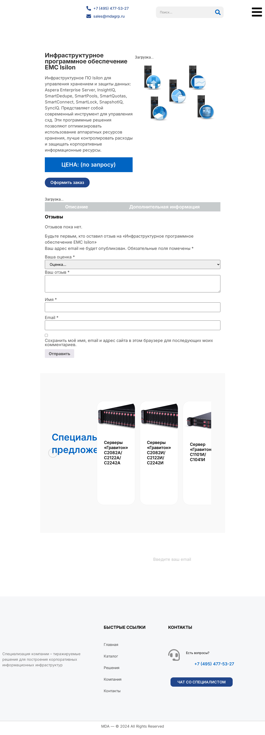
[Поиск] (218, 12)
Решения (111, 671)
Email (51, 318)
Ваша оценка (60, 257)
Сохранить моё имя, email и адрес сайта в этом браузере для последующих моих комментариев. (129, 342)
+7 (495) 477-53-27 (214, 667)
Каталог (111, 659)
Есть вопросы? (197, 656)
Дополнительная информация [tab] (164, 207)
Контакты (112, 694)
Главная (111, 648)
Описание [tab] (76, 207)
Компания (113, 683)
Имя (51, 300)
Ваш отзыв (57, 272)
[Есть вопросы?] (174, 658)
